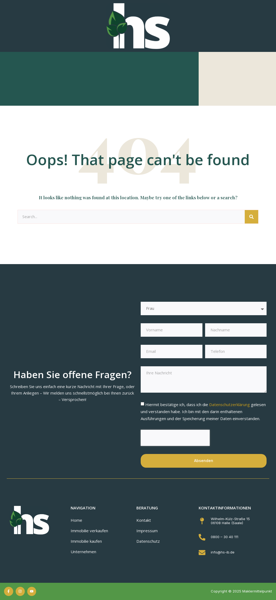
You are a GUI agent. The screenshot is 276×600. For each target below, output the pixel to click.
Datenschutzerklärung (230, 404)
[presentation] (175, 438)
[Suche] (251, 216)
